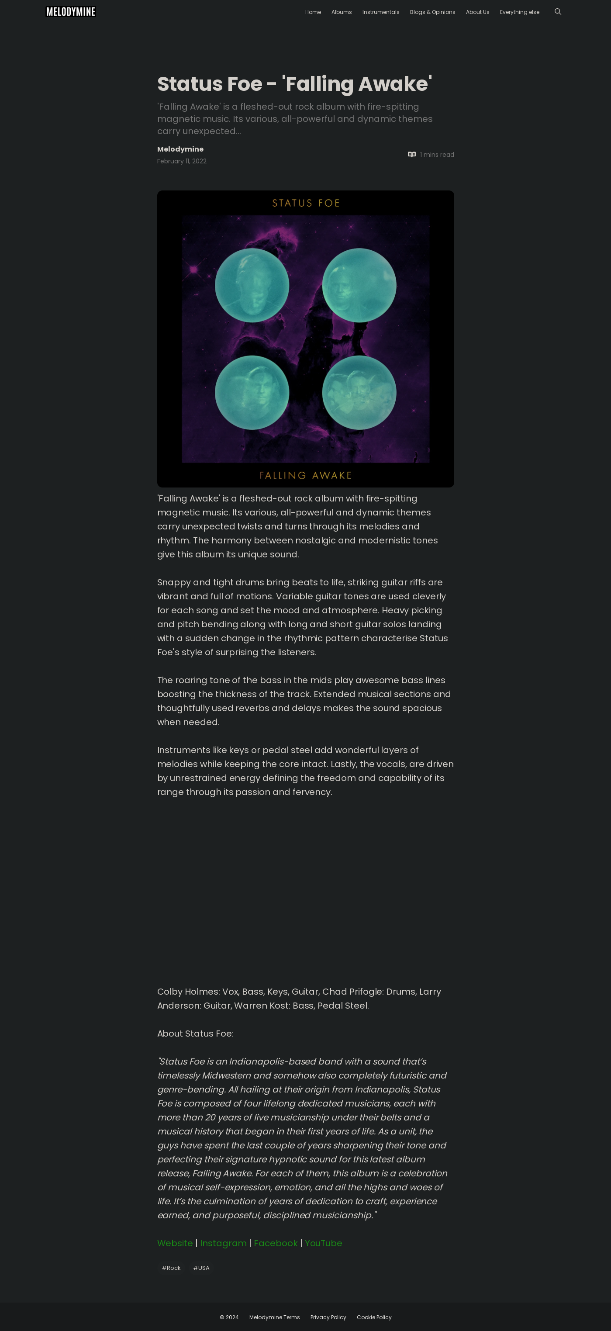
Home (313, 12)
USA (201, 1268)
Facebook (276, 1243)
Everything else (519, 12)
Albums (341, 12)
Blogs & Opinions (433, 12)
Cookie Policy (374, 1317)
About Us (478, 12)
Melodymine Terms (274, 1317)
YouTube (324, 1243)
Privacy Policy (328, 1317)
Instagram (223, 1243)
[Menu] (558, 11)
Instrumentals (381, 12)
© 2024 (229, 1317)
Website (175, 1243)
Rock (171, 1268)
